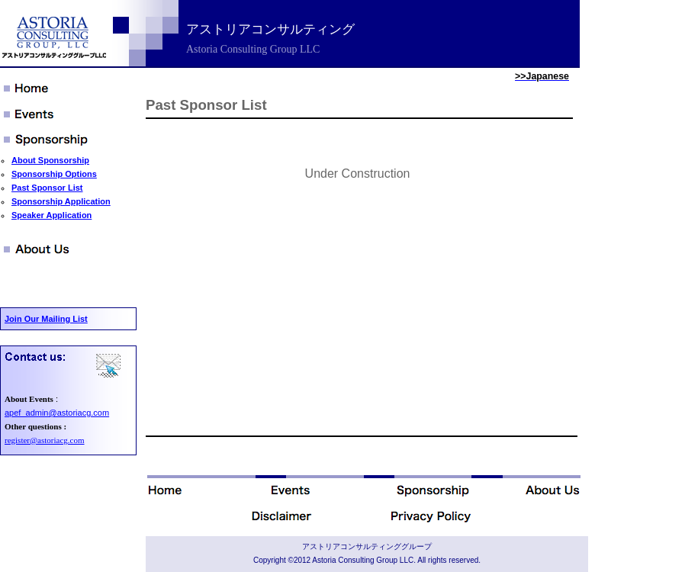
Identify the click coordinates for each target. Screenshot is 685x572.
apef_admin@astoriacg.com (57, 412)
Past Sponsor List (47, 187)
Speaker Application (51, 215)
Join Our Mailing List (46, 318)
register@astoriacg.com (45, 440)
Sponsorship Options (54, 173)
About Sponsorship (50, 160)
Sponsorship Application (61, 201)
